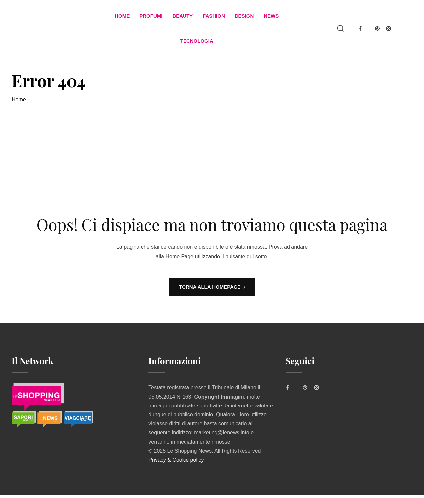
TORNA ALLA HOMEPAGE (212, 290)
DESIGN (244, 16)
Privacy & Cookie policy (176, 462)
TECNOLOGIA (196, 43)
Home (122, 16)
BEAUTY (182, 16)
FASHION (214, 16)
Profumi (150, 16)
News (271, 16)
